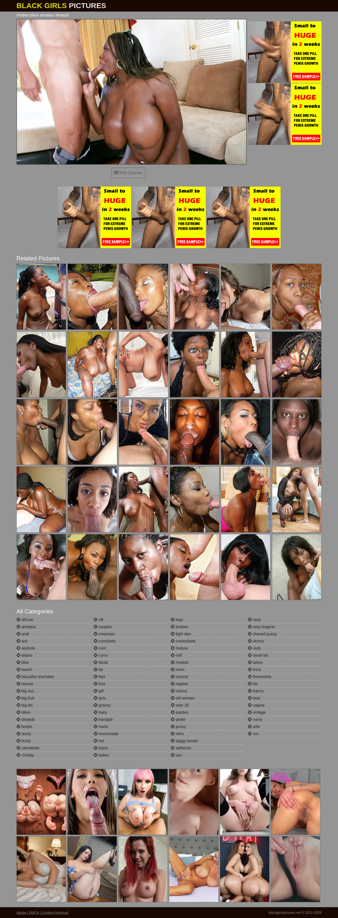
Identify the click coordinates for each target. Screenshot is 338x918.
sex (176, 755)
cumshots (104, 641)
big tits (24, 705)
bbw (22, 662)
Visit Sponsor (128, 173)
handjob (103, 719)
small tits (258, 655)
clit (98, 620)
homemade (106, 734)
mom (177, 669)
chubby (25, 755)
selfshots (181, 748)
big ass (25, 691)
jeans (101, 748)
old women (183, 698)
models (179, 662)
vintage (257, 712)
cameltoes (27, 748)
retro (177, 734)
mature (179, 648)
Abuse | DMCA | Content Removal (42, 913)
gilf (99, 691)
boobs (24, 727)
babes (24, 655)
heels (101, 727)
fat (98, 669)
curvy (101, 655)
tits (253, 684)
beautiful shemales (35, 677)
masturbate (183, 641)
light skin (181, 634)
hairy (100, 712)
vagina (256, 705)
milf (176, 655)
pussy (178, 727)
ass (22, 641)
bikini (23, 712)
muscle (179, 677)
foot (99, 684)
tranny (256, 691)
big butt (25, 698)
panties (179, 712)
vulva (255, 719)
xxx (253, 734)
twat (254, 698)
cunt (100, 648)
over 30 (180, 705)
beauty (24, 684)
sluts (254, 648)
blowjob (25, 719)
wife (254, 727)
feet (99, 677)
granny (102, 705)
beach (24, 669)
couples (103, 627)
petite (178, 719)
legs (177, 620)
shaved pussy (262, 634)
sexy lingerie (261, 627)
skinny (256, 641)
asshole (25, 648)
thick (254, 669)
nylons (179, 691)
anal (22, 634)
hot (99, 741)
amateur (26, 627)
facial (101, 662)
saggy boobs (184, 741)
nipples (179, 684)
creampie (104, 634)
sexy (254, 620)
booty (23, 734)
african (24, 620)
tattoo (255, 662)
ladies (101, 755)
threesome (259, 677)
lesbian (179, 627)
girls (100, 698)
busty (23, 741)
